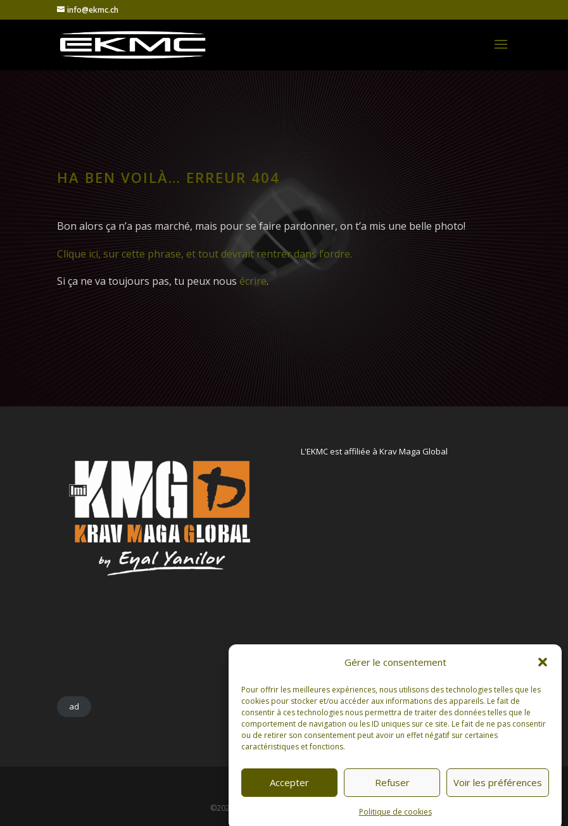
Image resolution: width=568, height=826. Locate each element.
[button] (542, 675)
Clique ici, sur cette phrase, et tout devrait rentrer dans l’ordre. (204, 254)
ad (74, 706)
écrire (253, 281)
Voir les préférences (497, 795)
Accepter (289, 795)
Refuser (392, 795)
